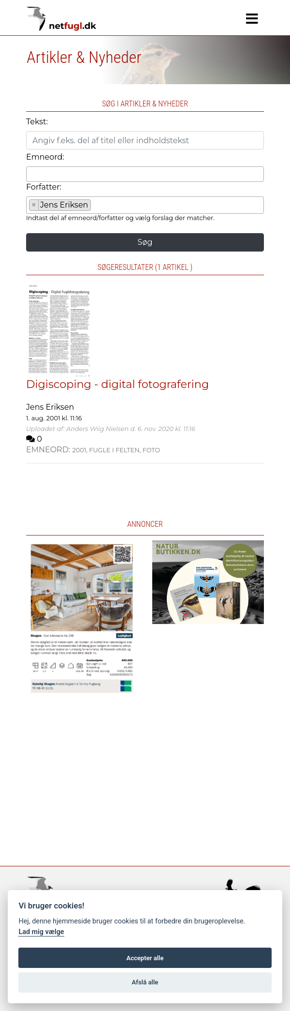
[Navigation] (252, 19)
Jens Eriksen (50, 407)
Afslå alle (145, 982)
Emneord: (45, 157)
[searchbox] (32, 173)
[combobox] (145, 174)
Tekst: (37, 121)
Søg (145, 242)
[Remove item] (34, 205)
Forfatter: (43, 187)
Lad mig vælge (41, 932)
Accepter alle (144, 958)
